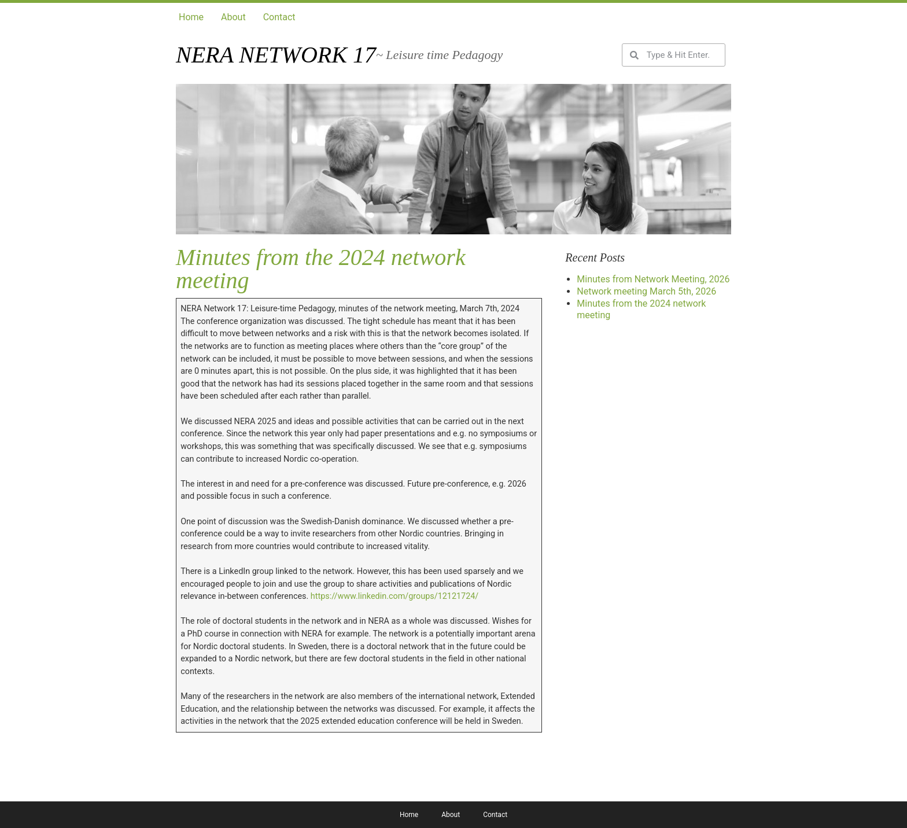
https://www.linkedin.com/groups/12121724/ (394, 596)
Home (191, 17)
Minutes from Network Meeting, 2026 (653, 279)
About (233, 17)
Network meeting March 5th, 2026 (646, 291)
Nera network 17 (276, 55)
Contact (279, 17)
